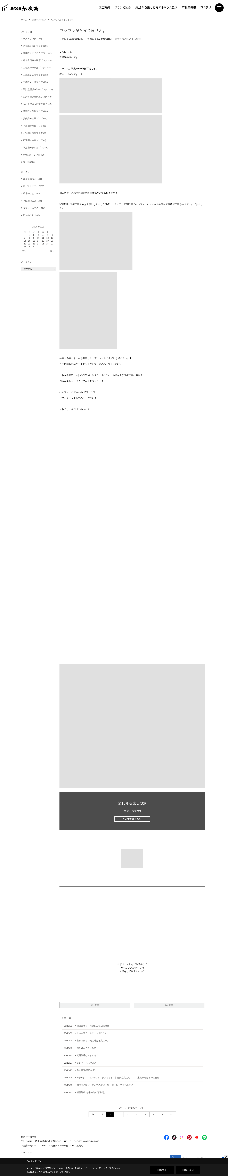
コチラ (91, 392)
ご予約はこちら (133, 819)
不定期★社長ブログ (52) (35, 125)
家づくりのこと (123, 39)
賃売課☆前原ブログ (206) (35, 111)
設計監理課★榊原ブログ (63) (37, 96)
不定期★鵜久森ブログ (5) (35, 147)
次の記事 (169, 1005)
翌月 (52, 251)
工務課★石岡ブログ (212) (35, 75)
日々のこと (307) (31, 215)
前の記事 (95, 1005)
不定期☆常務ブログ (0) (34, 133)
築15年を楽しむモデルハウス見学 (156, 8)
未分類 (137, 39)
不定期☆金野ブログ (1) (34, 140)
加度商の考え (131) (32, 179)
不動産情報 (189, 8)
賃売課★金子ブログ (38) (35, 118)
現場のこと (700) (31, 193)
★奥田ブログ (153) (32, 38)
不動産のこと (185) (32, 200)
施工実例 (104, 8)
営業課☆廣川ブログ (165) (35, 46)
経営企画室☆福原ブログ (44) (37, 60)
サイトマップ (29, 1152)
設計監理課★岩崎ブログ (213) (38, 89)
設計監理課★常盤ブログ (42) (37, 104)
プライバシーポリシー (94, 1168)
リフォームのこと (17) (34, 208)
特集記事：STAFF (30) (34, 155)
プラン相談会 (122, 8)
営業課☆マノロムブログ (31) (37, 53)
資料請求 (205, 8)
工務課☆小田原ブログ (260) (37, 67)
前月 (24, 251)
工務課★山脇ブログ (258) (35, 82)
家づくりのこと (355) (33, 186)
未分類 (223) (29, 162)
